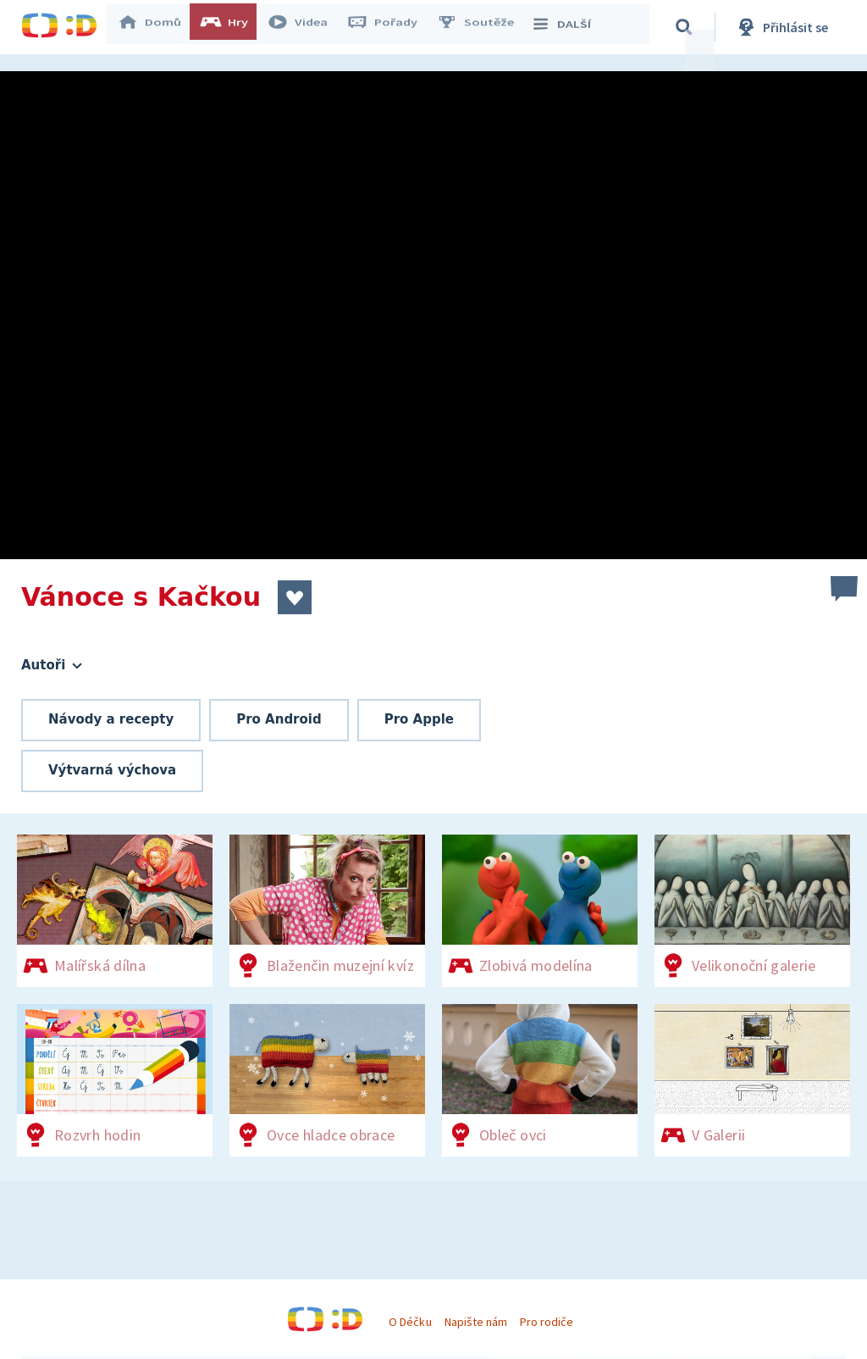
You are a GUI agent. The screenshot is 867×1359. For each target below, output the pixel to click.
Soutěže (483, 27)
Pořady (390, 27)
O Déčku (410, 1321)
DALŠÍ (568, 27)
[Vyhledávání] (689, 27)
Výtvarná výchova (112, 770)
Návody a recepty (111, 719)
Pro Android (279, 719)
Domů (157, 27)
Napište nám (476, 1321)
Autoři (51, 665)
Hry (232, 27)
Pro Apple (419, 719)
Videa (305, 27)
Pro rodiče (546, 1321)
